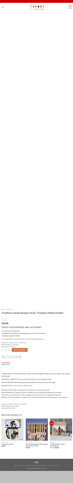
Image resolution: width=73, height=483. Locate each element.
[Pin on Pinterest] (16, 369)
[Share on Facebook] (6, 369)
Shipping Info (41, 477)
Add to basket (20, 362)
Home (3, 321)
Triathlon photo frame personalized (57, 457)
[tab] (5, 376)
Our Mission (31, 477)
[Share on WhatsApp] (3, 369)
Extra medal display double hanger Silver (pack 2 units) (37, 457)
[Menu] (2, 7)
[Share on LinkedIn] (20, 369)
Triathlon (10, 321)
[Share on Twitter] (10, 369)
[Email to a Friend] (13, 369)
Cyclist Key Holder (7, 456)
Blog (24, 477)
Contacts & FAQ (53, 477)
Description (5, 376)
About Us (18, 477)
